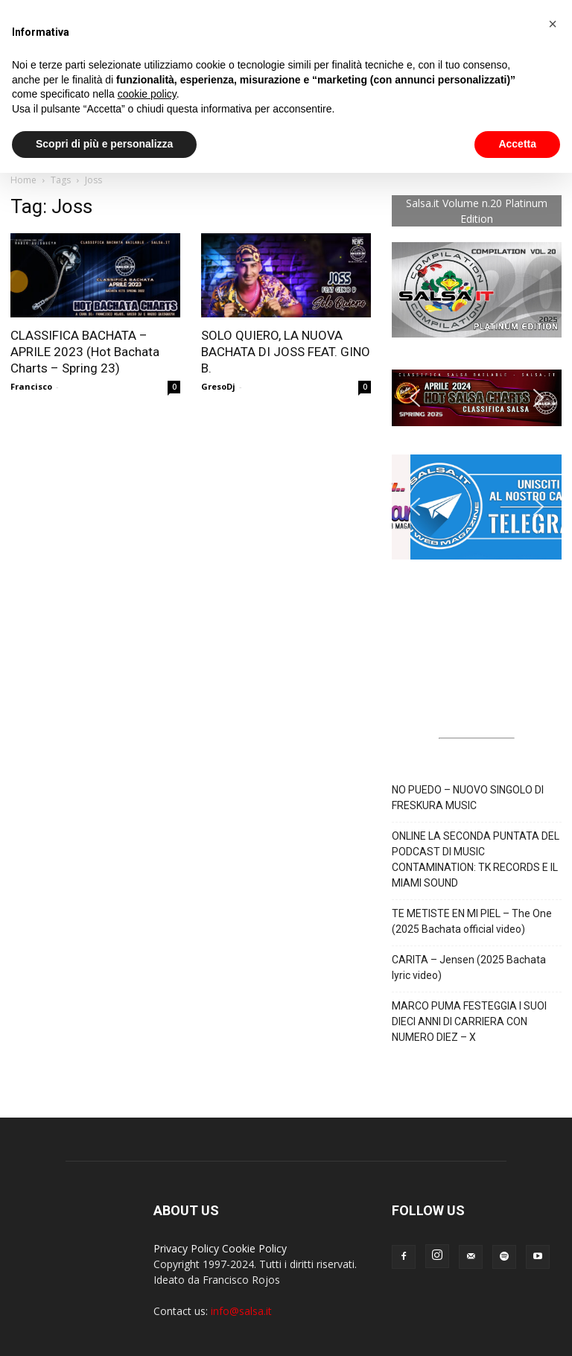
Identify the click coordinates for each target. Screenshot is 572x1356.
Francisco (31, 386)
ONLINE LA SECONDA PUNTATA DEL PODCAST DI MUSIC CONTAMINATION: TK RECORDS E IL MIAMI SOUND (475, 859)
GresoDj (218, 386)
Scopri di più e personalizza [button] (104, 144)
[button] (477, 398)
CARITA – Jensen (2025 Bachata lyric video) (469, 967)
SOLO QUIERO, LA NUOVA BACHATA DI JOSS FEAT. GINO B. (285, 352)
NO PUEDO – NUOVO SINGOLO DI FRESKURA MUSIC (468, 797)
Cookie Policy (254, 1248)
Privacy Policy (186, 1248)
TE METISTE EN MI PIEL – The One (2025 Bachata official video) (472, 921)
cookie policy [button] (147, 94)
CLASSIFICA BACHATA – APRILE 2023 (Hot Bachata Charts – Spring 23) (84, 352)
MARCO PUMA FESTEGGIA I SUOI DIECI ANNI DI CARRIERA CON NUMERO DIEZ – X (469, 1021)
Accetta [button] (517, 144)
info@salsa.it (241, 1311)
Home (23, 180)
